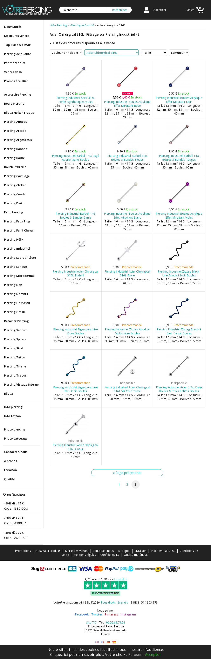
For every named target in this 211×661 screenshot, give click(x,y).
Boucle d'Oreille (15, 167)
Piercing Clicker (15, 185)
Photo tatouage (15, 438)
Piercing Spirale (15, 339)
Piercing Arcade (15, 131)
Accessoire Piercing (17, 94)
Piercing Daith (14, 203)
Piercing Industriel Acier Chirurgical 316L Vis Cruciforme (127, 389)
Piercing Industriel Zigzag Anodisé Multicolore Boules (127, 331)
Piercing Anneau (15, 122)
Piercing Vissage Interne (21, 384)
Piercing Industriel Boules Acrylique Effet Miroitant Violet (179, 215)
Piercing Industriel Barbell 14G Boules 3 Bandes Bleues (127, 157)
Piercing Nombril (16, 294)
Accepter (153, 654)
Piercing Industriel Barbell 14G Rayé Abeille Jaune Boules (75, 157)
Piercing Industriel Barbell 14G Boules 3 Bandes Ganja (75, 215)
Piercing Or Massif (17, 303)
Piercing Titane (15, 366)
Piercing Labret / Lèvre (20, 258)
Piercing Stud (13, 348)
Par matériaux (14, 63)
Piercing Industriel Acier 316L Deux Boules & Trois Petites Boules (179, 389)
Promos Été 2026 (16, 81)
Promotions (23, 551)
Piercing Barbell (15, 158)
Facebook (82, 614)
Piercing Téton (14, 357)
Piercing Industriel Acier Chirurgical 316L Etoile (127, 273)
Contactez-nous (15, 452)
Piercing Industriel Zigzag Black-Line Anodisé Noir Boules (179, 273)
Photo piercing (14, 429)
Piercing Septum (16, 330)
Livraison (10, 470)
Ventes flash (13, 72)
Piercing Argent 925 (18, 140)
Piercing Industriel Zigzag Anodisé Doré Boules (75, 331)
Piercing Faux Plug (17, 221)
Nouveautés (12, 27)
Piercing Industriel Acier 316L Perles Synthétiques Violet (75, 100)
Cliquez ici (59, 654)
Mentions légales (84, 555)
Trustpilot (120, 579)
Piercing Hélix (13, 239)
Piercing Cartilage (17, 176)
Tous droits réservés (114, 602)
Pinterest (111, 614)
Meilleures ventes (16, 36)
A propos (10, 461)
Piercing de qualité (17, 54)
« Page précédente (127, 472)
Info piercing (13, 407)
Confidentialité (110, 555)
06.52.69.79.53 (115, 622)
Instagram (128, 614)
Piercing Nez (13, 285)
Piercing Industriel (17, 248)
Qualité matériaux (136, 555)
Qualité (9, 479)
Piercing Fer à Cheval (19, 230)
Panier (189, 10)
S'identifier (159, 10)
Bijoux (8, 393)
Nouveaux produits (48, 551)
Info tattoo (12, 416)
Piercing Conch (14, 194)
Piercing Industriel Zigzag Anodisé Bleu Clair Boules (75, 389)
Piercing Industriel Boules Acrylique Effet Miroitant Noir (179, 100)
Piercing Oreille (15, 312)
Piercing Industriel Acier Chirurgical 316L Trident (75, 273)
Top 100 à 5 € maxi (18, 45)
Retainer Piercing (16, 321)
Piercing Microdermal (19, 276)
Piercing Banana (15, 149)
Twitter (96, 614)
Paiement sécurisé (163, 551)
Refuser (135, 654)
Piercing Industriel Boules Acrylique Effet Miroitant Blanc (127, 215)
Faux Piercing (13, 212)
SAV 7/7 (91, 622)
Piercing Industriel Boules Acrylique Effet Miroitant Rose (127, 104)
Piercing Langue (15, 267)
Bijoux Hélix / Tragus (19, 113)
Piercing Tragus (15, 375)
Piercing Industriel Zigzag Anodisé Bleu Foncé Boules (179, 331)
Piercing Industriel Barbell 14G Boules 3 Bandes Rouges (179, 157)
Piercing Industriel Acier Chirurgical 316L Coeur (75, 447)
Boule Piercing (14, 103)
